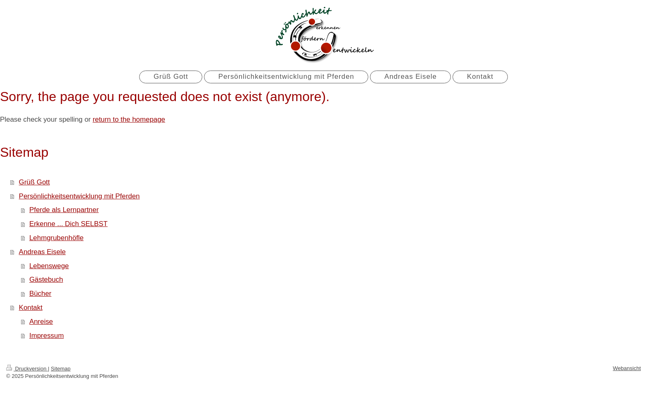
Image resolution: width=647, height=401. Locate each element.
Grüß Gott (34, 182)
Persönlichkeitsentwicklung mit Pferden (79, 196)
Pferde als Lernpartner (64, 210)
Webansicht (627, 368)
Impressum (46, 336)
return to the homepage (128, 119)
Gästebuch (46, 279)
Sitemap (61, 369)
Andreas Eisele (42, 252)
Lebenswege (49, 266)
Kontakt (31, 307)
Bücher (40, 293)
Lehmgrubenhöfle (56, 238)
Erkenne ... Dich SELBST (68, 224)
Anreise (41, 322)
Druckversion (27, 369)
